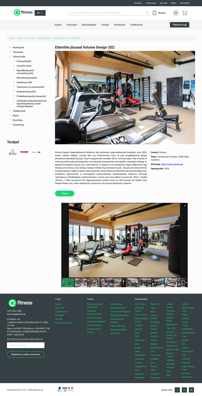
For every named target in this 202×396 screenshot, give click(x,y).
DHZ (184, 355)
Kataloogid (151, 3)
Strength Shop (188, 332)
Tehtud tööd (19, 56)
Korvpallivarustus (118, 308)
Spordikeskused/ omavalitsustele (25, 72)
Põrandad (114, 333)
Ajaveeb (163, 3)
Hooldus (138, 3)
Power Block (187, 351)
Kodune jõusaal (94, 318)
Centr (137, 344)
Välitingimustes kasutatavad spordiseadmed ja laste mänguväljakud (31, 103)
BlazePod (155, 304)
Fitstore (154, 344)
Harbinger (139, 374)
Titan (184, 336)
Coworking (18, 124)
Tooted (58, 304)
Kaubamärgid (61, 311)
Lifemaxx (186, 362)
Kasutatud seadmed (96, 321)
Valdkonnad (19, 111)
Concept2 (139, 359)
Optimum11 (187, 377)
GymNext (155, 374)
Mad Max (170, 364)
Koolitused (18, 47)
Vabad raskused (117, 326)
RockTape (139, 377)
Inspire (138, 347)
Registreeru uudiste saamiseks (25, 354)
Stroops (185, 318)
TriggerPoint (140, 366)
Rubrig (185, 304)
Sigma (185, 314)
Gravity (154, 332)
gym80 (185, 340)
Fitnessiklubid (24, 61)
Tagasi (65, 193)
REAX (168, 375)
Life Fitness (140, 304)
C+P (152, 351)
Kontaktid (184, 3)
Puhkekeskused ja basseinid (31, 96)
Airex (137, 332)
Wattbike (155, 359)
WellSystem (140, 355)
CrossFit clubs (24, 65)
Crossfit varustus (94, 325)
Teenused (18, 52)
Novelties (18, 120)
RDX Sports (171, 342)
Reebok (154, 366)
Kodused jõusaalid (26, 91)
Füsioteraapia (116, 304)
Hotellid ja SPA (24, 82)
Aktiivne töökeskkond (120, 311)
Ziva (153, 362)
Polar (168, 371)
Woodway (155, 322)
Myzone (138, 329)
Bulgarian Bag (172, 349)
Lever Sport (156, 355)
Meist (173, 3)
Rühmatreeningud (118, 329)
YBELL (154, 370)
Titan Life (170, 328)
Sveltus (185, 347)
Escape (138, 362)
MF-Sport (170, 367)
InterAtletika (187, 329)
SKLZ (137, 370)
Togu (153, 308)
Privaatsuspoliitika (63, 323)
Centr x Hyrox (141, 314)
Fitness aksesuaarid (119, 315)
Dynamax (155, 377)
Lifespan (170, 360)
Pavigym (139, 325)
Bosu (153, 311)
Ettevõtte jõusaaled (27, 77)
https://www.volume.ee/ (172, 164)
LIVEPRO (186, 359)
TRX (137, 336)
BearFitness (171, 324)
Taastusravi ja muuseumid (30, 87)
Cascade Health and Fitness (171, 335)
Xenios (154, 340)
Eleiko (137, 351)
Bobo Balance (157, 347)
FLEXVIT (154, 336)
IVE (183, 344)
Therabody (140, 340)
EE (176, 12)
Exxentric (186, 373)
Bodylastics (171, 346)
